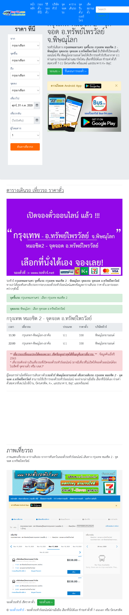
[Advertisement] (64, 417)
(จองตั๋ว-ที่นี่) (40, 8)
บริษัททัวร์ (55, 6)
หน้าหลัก (33, 6)
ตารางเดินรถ (72, 6)
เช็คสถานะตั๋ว (90, 8)
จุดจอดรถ (64, 8)
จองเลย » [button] (55, 71)
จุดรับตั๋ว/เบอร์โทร (81, 12)
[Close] (116, 86)
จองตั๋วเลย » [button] (45, 602)
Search (102, 15)
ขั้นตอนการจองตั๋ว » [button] (75, 71)
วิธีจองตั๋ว (47, 8)
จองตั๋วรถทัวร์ (17, 610)
